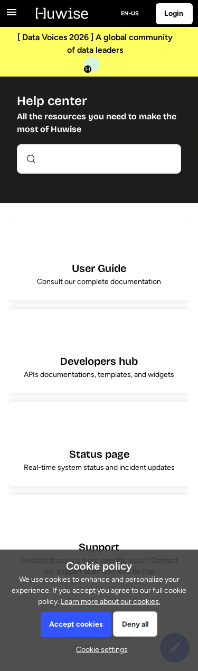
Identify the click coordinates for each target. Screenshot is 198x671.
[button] (99, 649)
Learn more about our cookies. (111, 601)
